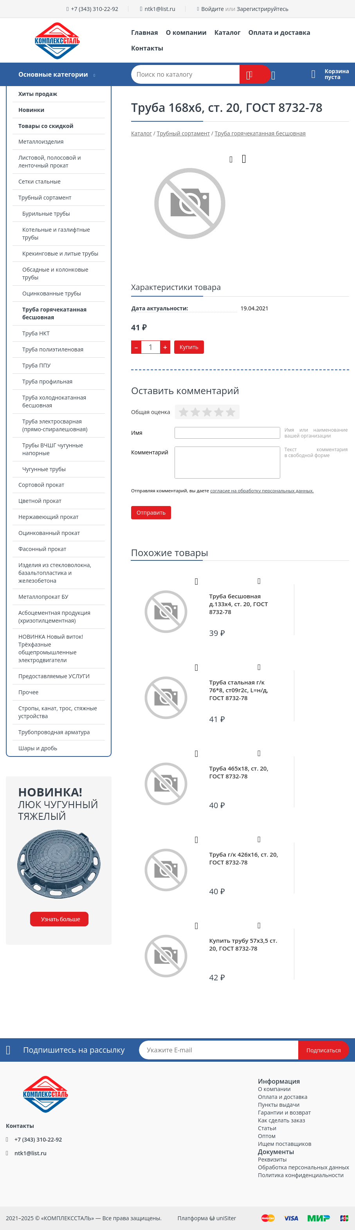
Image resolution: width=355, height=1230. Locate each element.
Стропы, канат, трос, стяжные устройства (57, 712)
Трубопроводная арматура (54, 732)
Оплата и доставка (279, 32)
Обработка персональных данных (303, 1167)
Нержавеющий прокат (48, 516)
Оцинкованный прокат (49, 533)
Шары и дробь (37, 748)
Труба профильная (47, 381)
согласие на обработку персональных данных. (262, 490)
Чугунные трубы (44, 469)
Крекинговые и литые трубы (60, 253)
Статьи (267, 1128)
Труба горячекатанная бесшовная (54, 313)
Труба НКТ (36, 333)
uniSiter (226, 1218)
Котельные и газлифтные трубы (56, 233)
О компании (186, 32)
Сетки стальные (39, 181)
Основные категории (53, 74)
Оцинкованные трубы (51, 293)
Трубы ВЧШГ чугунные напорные (52, 449)
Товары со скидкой (46, 126)
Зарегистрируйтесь (262, 9)
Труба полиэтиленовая (52, 349)
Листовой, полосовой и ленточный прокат (49, 161)
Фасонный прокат (42, 549)
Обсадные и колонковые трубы (55, 273)
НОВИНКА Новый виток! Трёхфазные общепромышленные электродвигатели (50, 648)
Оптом (267, 1136)
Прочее (28, 692)
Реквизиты (272, 1159)
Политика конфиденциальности (301, 1175)
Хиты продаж (37, 93)
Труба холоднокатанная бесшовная (54, 401)
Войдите (212, 9)
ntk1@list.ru (160, 9)
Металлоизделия (41, 141)
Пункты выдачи (278, 1104)
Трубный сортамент (44, 197)
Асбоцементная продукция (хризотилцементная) (54, 616)
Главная (144, 32)
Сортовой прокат (41, 484)
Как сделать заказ (281, 1120)
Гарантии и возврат (284, 1112)
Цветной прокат (39, 500)
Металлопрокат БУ (43, 596)
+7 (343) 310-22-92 (94, 9)
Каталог (227, 32)
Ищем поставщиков (284, 1143)
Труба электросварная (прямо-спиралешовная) (54, 425)
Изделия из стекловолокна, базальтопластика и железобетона (54, 572)
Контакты (147, 48)
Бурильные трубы (46, 213)
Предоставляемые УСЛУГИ (54, 676)
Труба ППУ (36, 365)
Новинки (31, 109)
